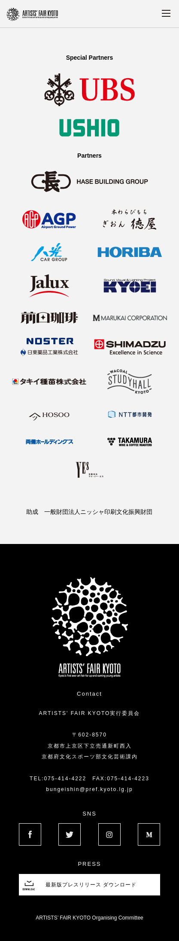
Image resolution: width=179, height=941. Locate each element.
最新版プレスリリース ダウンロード (91, 885)
